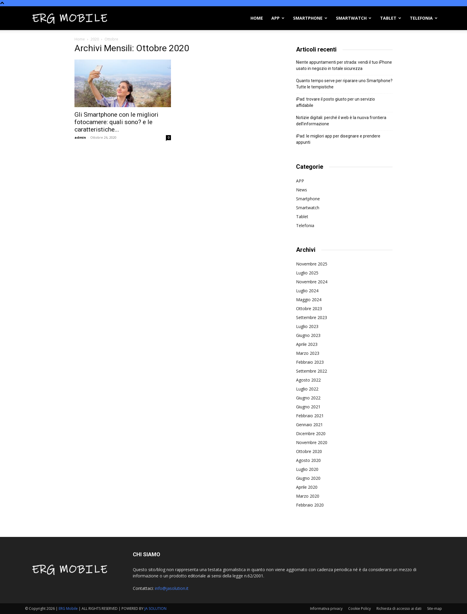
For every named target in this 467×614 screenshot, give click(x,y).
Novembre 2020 (311, 442)
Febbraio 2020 (310, 505)
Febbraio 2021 (310, 415)
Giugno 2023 (308, 335)
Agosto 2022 (308, 380)
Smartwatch (353, 18)
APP (277, 18)
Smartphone (310, 18)
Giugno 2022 (308, 398)
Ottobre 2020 (309, 451)
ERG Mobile (68, 608)
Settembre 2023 (311, 317)
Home (256, 18)
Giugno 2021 (308, 407)
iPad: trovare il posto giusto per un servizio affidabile (335, 102)
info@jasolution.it (172, 588)
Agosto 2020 (308, 460)
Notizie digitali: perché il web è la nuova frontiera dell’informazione (341, 120)
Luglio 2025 (307, 273)
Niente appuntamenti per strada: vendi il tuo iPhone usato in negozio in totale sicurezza (344, 65)
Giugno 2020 (308, 478)
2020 (95, 39)
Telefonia (424, 18)
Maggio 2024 (308, 299)
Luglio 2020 (307, 469)
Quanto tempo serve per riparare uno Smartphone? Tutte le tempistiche (344, 83)
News (301, 190)
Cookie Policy (359, 608)
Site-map (434, 608)
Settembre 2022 (311, 371)
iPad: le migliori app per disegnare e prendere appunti (338, 139)
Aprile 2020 (306, 487)
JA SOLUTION (155, 608)
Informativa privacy (326, 608)
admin (80, 137)
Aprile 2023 (306, 344)
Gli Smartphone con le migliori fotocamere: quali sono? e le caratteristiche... (116, 122)
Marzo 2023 (307, 353)
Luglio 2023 (307, 326)
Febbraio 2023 (310, 362)
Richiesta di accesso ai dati (398, 608)
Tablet (390, 18)
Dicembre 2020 (311, 433)
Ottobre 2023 (309, 308)
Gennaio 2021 (309, 424)
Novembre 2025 (311, 264)
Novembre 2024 (311, 282)
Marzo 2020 (307, 496)
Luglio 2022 (307, 389)
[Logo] (69, 18)
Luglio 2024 (307, 290)
